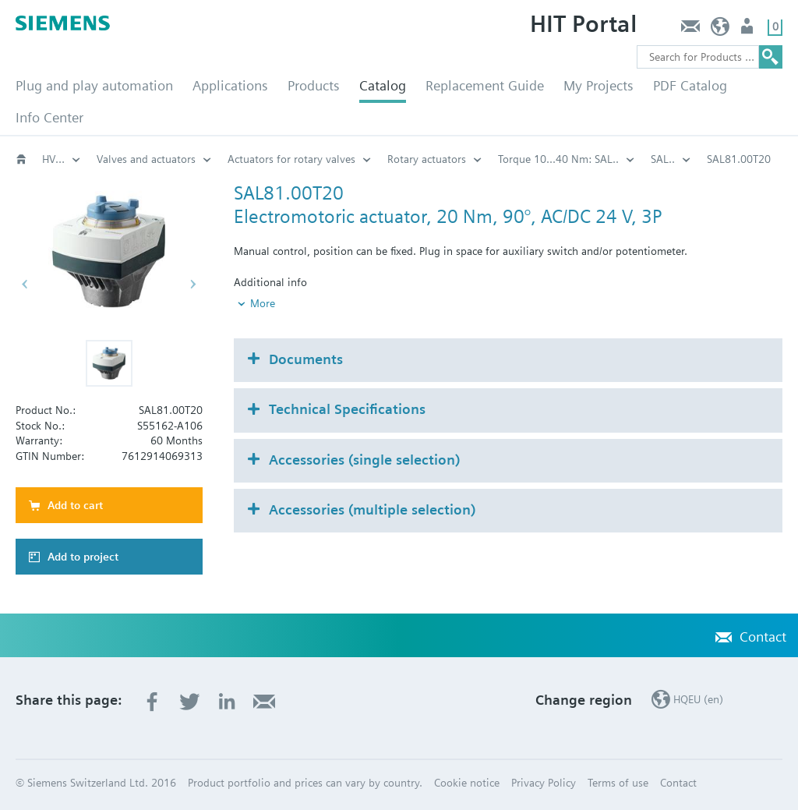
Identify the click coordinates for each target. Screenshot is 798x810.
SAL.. (663, 159)
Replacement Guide (484, 85)
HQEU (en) (698, 699)
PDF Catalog (690, 85)
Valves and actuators (146, 159)
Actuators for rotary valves (291, 159)
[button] (109, 363)
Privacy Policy (543, 782)
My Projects (598, 85)
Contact (763, 636)
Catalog (382, 85)
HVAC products (61, 159)
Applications (230, 85)
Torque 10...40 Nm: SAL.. (558, 159)
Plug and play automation (94, 85)
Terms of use (618, 782)
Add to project (83, 556)
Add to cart (75, 505)
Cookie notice (467, 782)
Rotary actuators (426, 159)
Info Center (49, 117)
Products (314, 85)
